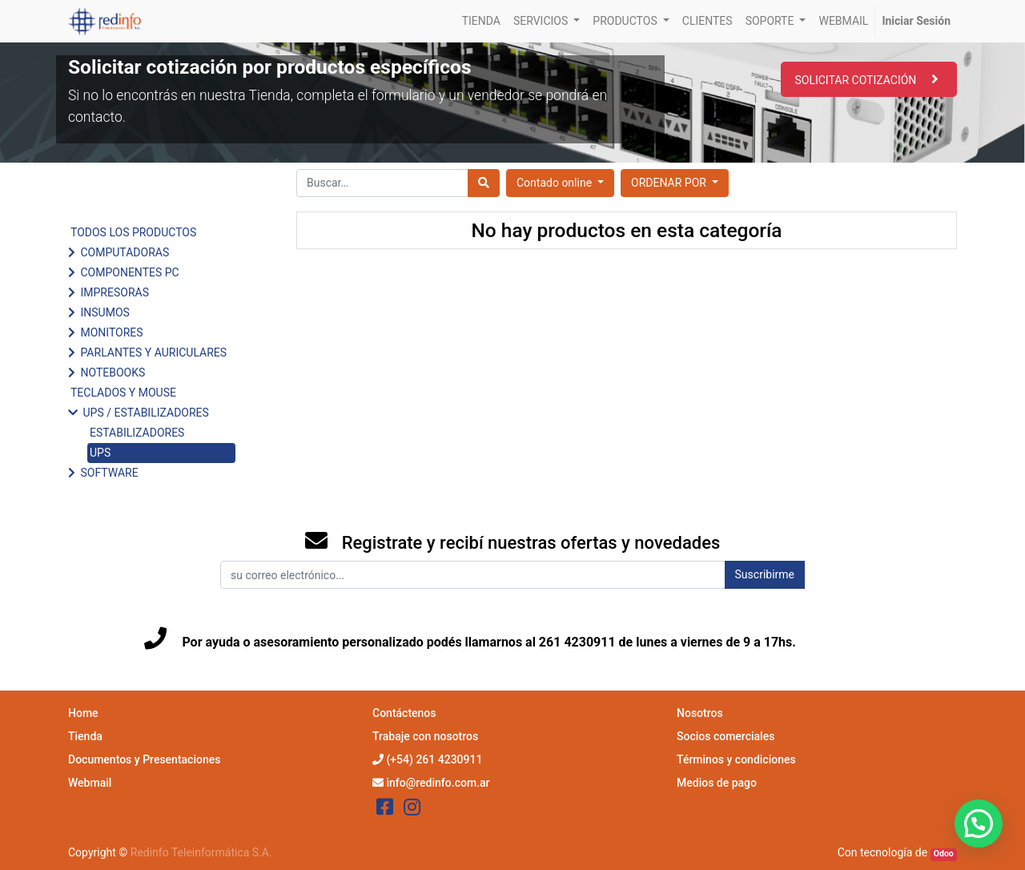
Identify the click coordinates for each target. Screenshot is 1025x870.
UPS (100, 452)
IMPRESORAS (114, 292)
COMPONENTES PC (129, 272)
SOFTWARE (109, 472)
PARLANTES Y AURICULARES (153, 352)
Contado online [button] (556, 182)
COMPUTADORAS (124, 252)
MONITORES (111, 332)
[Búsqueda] (484, 183)
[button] (675, 183)
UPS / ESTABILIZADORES (145, 412)
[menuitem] (481, 21)
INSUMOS (104, 312)
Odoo (944, 853)
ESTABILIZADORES (137, 432)
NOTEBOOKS (112, 372)
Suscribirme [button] (764, 574)
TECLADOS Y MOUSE (123, 392)
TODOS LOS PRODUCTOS (133, 232)
